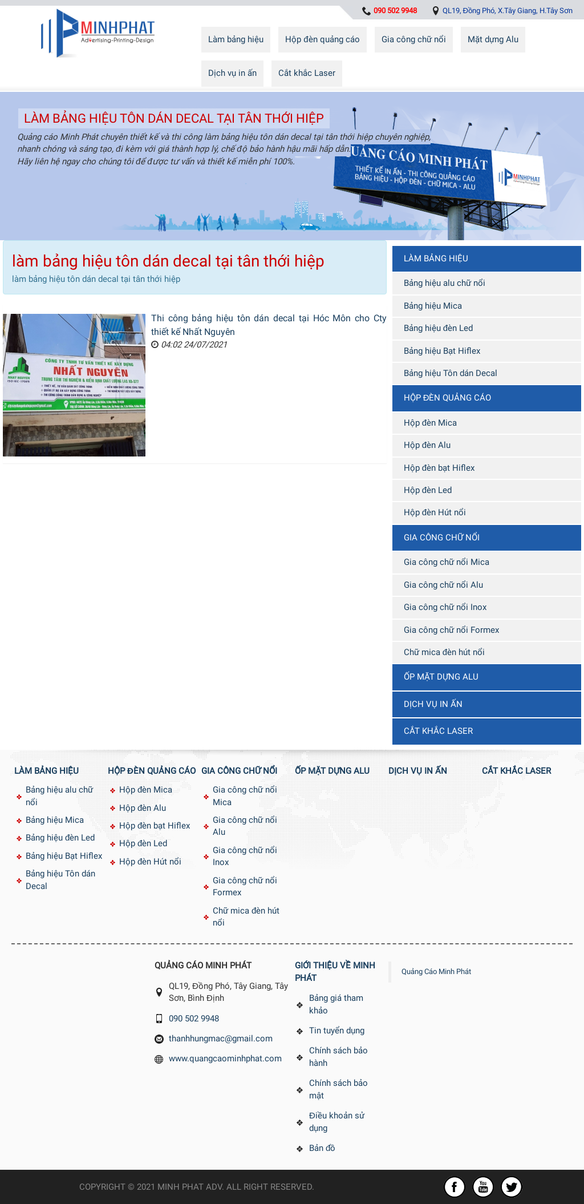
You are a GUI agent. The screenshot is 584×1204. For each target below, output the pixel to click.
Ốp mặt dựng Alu (441, 677)
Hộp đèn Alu (427, 445)
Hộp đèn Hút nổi (435, 512)
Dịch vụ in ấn (232, 73)
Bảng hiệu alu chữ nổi (444, 283)
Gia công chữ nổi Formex (451, 630)
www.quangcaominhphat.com (225, 1058)
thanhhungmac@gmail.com (221, 1038)
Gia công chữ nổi (414, 39)
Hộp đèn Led (428, 490)
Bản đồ (322, 1148)
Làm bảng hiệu (235, 39)
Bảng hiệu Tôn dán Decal (450, 373)
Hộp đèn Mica (430, 423)
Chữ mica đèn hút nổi (444, 652)
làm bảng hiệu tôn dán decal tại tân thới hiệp (174, 118)
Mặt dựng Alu (493, 39)
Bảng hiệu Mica (433, 306)
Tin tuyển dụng (336, 1030)
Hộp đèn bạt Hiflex (439, 468)
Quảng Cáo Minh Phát (436, 971)
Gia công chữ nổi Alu (443, 585)
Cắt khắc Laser (306, 73)
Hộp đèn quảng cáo (322, 39)
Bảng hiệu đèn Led (438, 328)
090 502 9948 (194, 1018)
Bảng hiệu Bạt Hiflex (442, 351)
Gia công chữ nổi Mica (446, 562)
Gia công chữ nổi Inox (445, 607)
